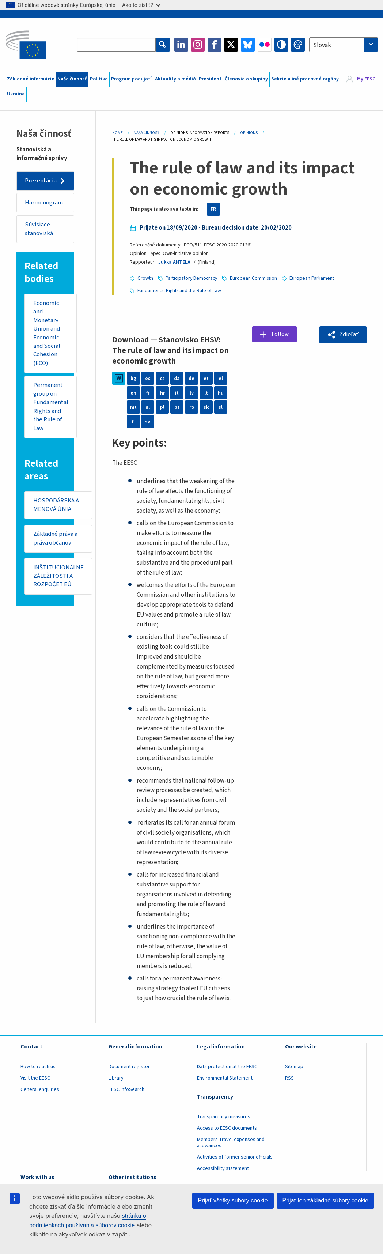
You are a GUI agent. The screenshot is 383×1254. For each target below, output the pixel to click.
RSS (289, 1077)
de (191, 377)
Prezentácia (41, 180)
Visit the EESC (35, 1077)
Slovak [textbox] (322, 45)
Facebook (214, 45)
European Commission (253, 278)
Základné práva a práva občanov (55, 540)
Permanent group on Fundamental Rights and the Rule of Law (51, 408)
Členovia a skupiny (246, 79)
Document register (129, 1066)
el (221, 377)
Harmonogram (44, 202)
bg (133, 377)
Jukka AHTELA (174, 262)
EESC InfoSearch (126, 1088)
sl (221, 406)
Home (117, 133)
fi (133, 421)
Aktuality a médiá (175, 79)
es (148, 377)
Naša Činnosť (146, 133)
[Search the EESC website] (116, 45)
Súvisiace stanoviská (39, 229)
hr (162, 392)
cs (162, 377)
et (206, 377)
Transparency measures (223, 1116)
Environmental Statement (225, 1077)
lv (192, 392)
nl (147, 406)
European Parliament (311, 278)
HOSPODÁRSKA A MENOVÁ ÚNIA (56, 506)
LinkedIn (181, 45)
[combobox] (343, 44)
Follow (280, 333)
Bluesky (248, 45)
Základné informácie (30, 79)
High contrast (281, 45)
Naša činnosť (72, 79)
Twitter (231, 45)
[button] (343, 333)
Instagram (198, 45)
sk (206, 406)
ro (191, 406)
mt (133, 406)
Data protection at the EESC (227, 1066)
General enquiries (39, 1088)
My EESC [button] (366, 79)
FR (213, 209)
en (133, 392)
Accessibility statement (223, 1167)
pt (176, 406)
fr (147, 392)
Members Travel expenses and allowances (231, 1142)
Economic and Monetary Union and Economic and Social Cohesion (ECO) (47, 333)
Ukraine (16, 94)
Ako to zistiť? (141, 5)
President (210, 79)
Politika (99, 79)
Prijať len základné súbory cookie (325, 1200)
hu (221, 392)
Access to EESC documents (227, 1127)
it (177, 392)
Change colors (298, 45)
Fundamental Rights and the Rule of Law (179, 290)
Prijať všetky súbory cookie (233, 1200)
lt (206, 392)
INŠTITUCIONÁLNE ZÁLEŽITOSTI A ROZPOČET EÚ (58, 578)
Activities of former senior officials (235, 1156)
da (177, 377)
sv (147, 421)
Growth (145, 278)
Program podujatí (131, 79)
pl (162, 406)
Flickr (265, 45)
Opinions (249, 133)
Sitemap (294, 1066)
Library (116, 1077)
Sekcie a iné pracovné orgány (305, 79)
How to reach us (38, 1066)
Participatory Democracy (191, 278)
